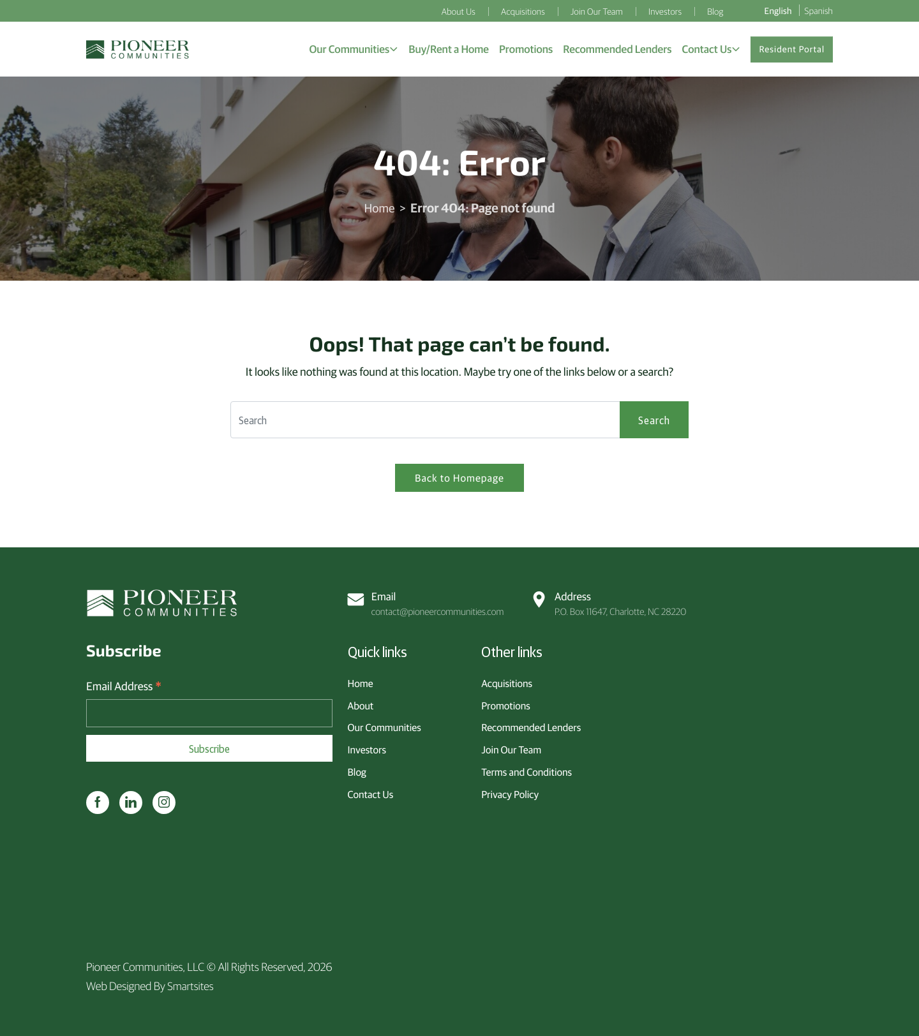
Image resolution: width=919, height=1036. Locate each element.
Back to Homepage (459, 481)
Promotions (505, 703)
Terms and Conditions (526, 770)
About (361, 703)
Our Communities (384, 726)
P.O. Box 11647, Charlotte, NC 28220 (609, 602)
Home (379, 210)
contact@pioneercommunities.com (427, 602)
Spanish (819, 10)
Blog (357, 770)
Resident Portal (792, 50)
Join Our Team (511, 748)
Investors (367, 748)
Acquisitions (506, 682)
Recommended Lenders (531, 726)
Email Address (123, 686)
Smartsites (190, 985)
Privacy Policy (510, 792)
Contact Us (371, 792)
